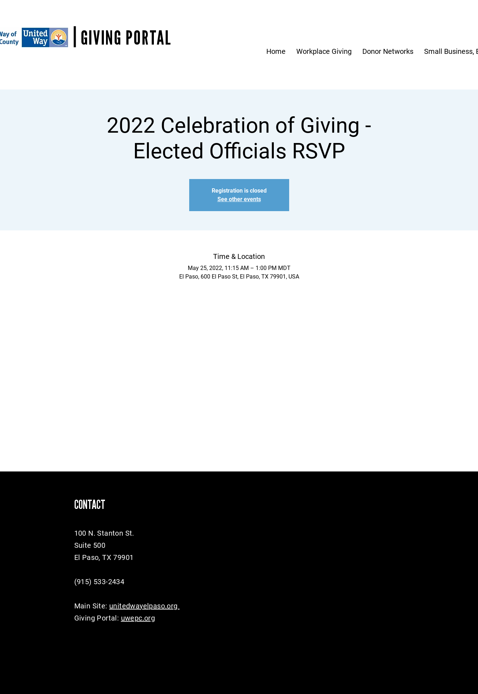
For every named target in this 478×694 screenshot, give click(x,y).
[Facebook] (75, 635)
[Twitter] (90, 635)
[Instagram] (105, 635)
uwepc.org (138, 618)
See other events (239, 199)
